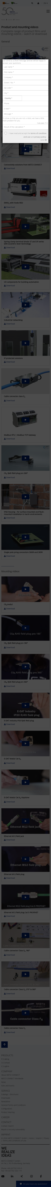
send (43, 140)
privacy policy (40, 137)
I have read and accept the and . (28, 135)
